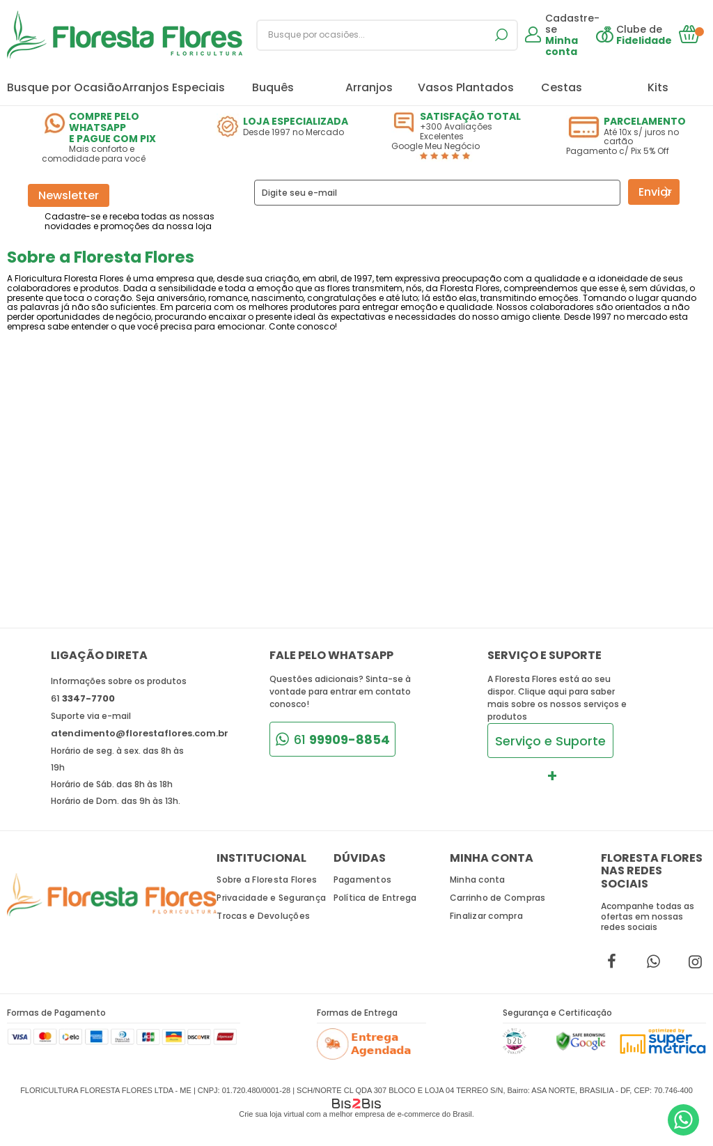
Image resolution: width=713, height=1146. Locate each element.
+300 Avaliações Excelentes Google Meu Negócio (461, 136)
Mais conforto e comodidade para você (112, 137)
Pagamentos (363, 879)
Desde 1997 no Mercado (286, 126)
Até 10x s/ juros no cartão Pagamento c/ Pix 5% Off (636, 136)
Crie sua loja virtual (271, 1114)
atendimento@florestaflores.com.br (139, 733)
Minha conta (478, 879)
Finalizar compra (486, 916)
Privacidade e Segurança (271, 898)
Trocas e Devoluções (263, 916)
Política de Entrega (375, 898)
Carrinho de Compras (498, 898)
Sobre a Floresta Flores (267, 879)
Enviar (655, 192)
